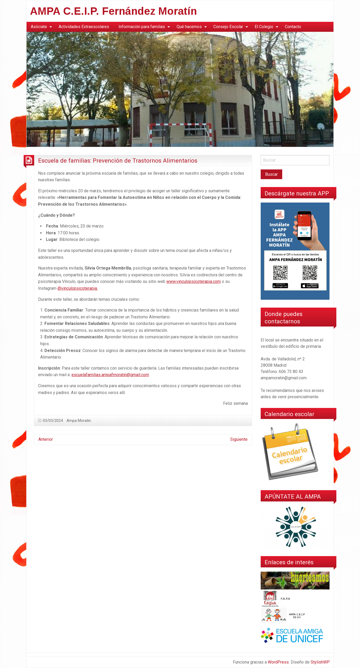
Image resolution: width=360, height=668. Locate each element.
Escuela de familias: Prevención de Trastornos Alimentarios (117, 160)
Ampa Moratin (78, 420)
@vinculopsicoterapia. (78, 288)
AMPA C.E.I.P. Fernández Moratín (113, 11)
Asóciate (39, 26)
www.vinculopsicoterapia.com (193, 281)
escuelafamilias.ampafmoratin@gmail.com (110, 374)
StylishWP (320, 662)
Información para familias (142, 26)
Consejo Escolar (228, 26)
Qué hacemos (189, 26)
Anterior (45, 439)
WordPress (278, 662)
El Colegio (264, 26)
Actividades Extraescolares (84, 26)
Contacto (293, 26)
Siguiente (239, 439)
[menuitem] (40, 27)
